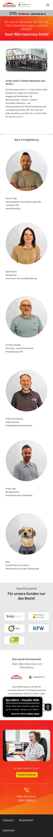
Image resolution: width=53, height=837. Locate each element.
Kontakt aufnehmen (27, 774)
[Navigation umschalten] (47, 5)
